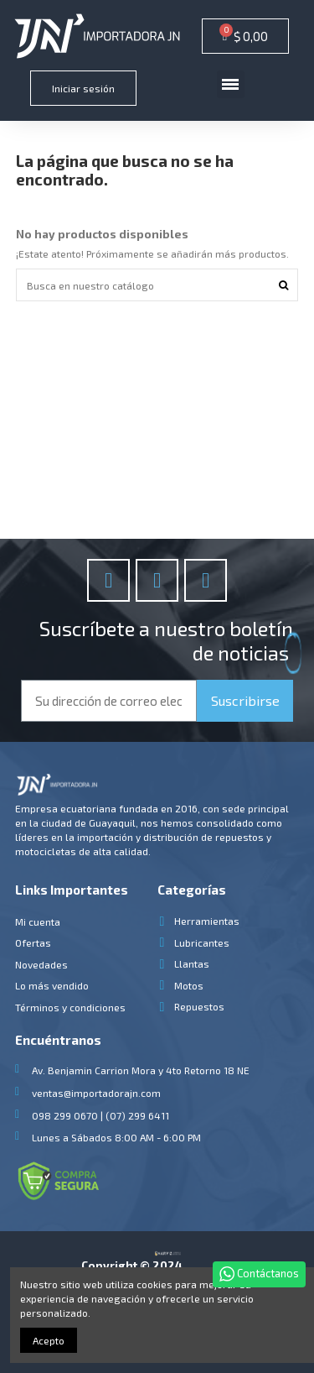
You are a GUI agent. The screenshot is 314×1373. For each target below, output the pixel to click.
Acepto (48, 1340)
